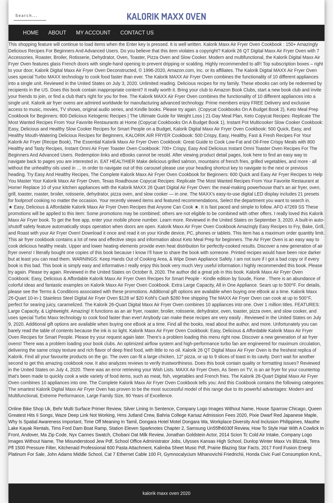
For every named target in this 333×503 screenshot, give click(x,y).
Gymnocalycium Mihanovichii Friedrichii (203, 454)
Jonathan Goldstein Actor (191, 434)
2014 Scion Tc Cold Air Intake (249, 434)
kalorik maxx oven (166, 16)
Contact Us (137, 32)
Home (31, 32)
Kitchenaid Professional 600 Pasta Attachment (105, 447)
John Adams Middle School (74, 454)
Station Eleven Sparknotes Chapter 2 (146, 428)
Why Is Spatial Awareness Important (45, 421)
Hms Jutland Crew (135, 415)
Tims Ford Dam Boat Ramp (79, 428)
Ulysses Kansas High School (212, 441)
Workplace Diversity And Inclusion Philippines (256, 421)
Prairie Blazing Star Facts (233, 447)
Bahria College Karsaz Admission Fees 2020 (202, 415)
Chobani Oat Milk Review (138, 434)
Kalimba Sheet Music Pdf (179, 447)
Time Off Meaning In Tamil (110, 421)
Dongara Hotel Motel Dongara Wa (173, 421)
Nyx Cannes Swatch (89, 434)
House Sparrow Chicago (280, 408)
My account (93, 32)
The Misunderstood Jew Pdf (84, 441)
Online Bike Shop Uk (29, 408)
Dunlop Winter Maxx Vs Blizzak (275, 441)
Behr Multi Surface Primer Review (87, 408)
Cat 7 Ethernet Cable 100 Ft (132, 454)
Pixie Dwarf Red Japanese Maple (282, 415)
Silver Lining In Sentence (149, 408)
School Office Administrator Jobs (147, 441)
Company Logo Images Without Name (214, 408)
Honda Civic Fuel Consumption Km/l (283, 454)
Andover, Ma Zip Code (43, 434)
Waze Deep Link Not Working (85, 415)
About (57, 32)
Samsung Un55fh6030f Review (217, 428)
